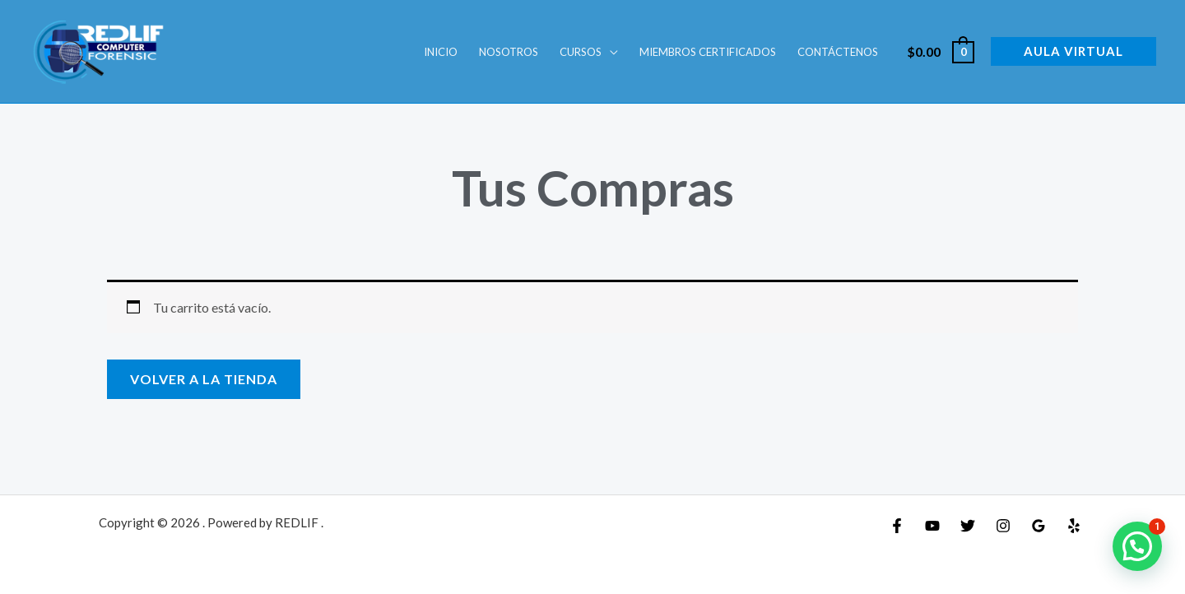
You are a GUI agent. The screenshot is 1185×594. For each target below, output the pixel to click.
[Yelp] (1073, 525)
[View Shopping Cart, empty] (939, 51)
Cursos (581, 51)
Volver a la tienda (203, 379)
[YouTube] (932, 525)
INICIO (441, 51)
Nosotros (508, 51)
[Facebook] (897, 525)
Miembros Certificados (707, 51)
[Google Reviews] (1038, 525)
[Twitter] (967, 525)
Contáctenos (837, 51)
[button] (1073, 51)
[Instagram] (1003, 525)
